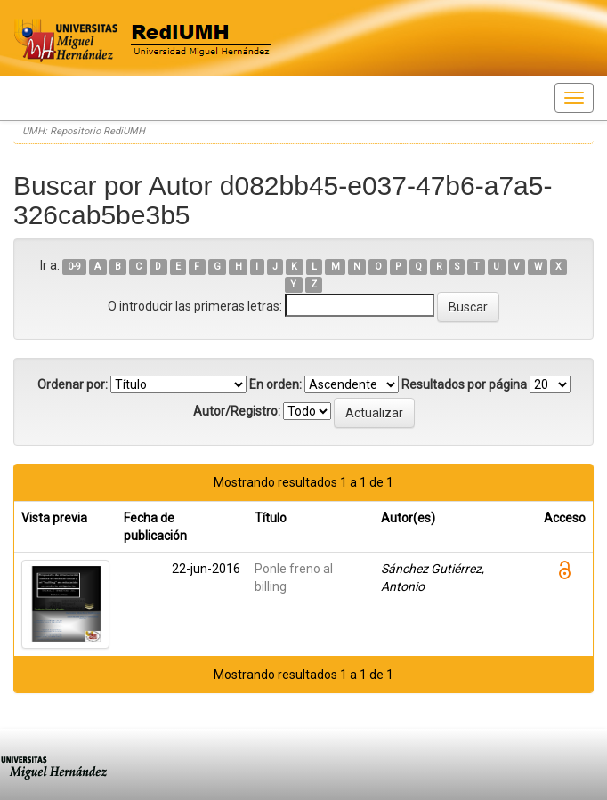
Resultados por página (464, 384)
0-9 (74, 266)
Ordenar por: (72, 384)
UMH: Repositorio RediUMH (83, 131)
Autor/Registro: (236, 411)
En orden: (275, 384)
